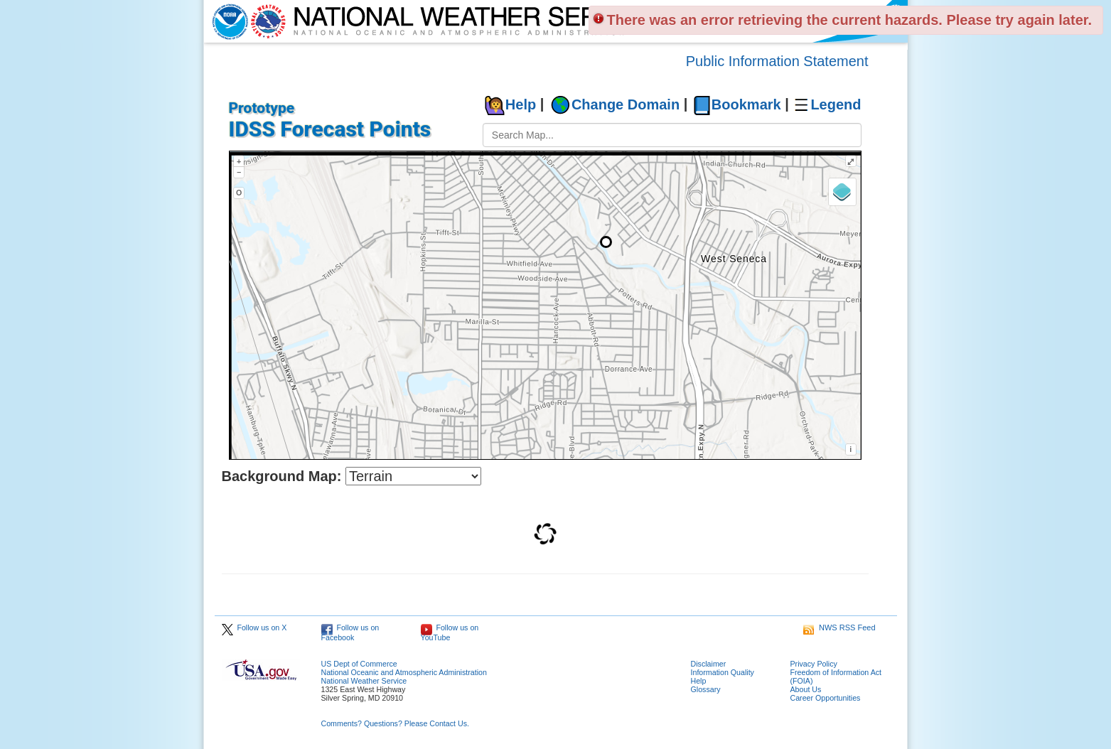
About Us (806, 689)
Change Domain (625, 104)
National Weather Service (364, 681)
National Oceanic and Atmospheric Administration (404, 672)
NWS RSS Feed (839, 627)
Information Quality (722, 672)
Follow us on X (254, 627)
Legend (835, 104)
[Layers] (842, 191)
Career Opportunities (825, 698)
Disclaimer (708, 663)
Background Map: (282, 476)
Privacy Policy (813, 663)
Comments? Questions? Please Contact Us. (395, 723)
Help (520, 104)
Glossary (706, 689)
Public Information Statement (777, 61)
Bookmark (746, 104)
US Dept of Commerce (359, 663)
